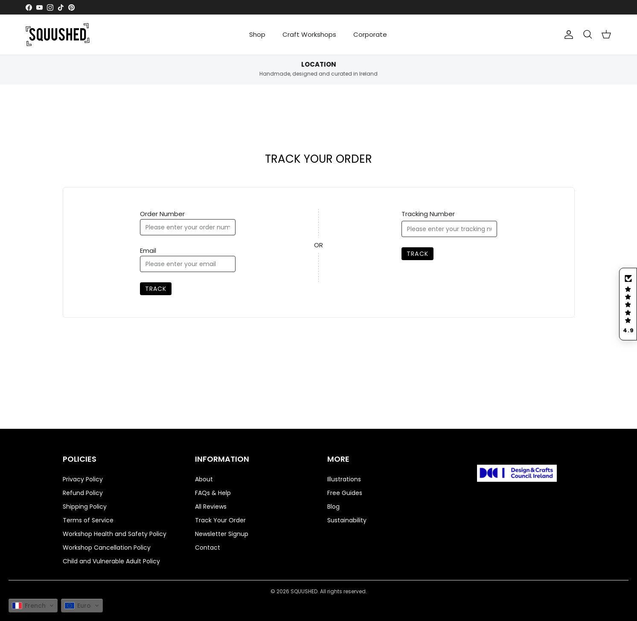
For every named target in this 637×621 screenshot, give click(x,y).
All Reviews (211, 506)
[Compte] (569, 34)
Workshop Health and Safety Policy (114, 534)
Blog (333, 506)
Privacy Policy (83, 479)
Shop (257, 34)
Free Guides (344, 493)
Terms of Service (88, 520)
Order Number (162, 213)
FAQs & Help (213, 493)
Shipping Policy (85, 506)
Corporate (370, 34)
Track (156, 288)
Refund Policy (83, 493)
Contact (207, 547)
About (204, 479)
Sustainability (346, 520)
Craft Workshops (309, 34)
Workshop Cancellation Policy (107, 547)
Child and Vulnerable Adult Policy (111, 561)
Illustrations (344, 479)
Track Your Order (220, 520)
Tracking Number (428, 213)
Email (148, 250)
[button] (628, 304)
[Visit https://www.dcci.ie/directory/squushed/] (517, 475)
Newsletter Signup (221, 534)
